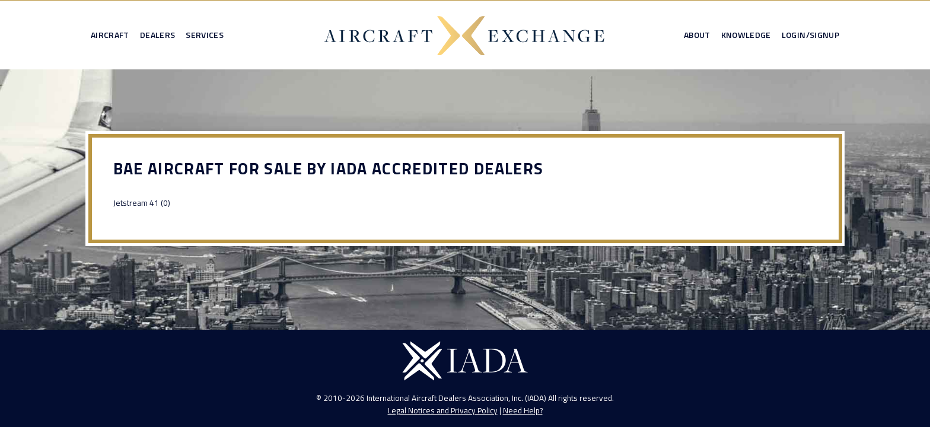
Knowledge (746, 35)
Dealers (157, 35)
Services (205, 35)
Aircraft (110, 35)
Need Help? (523, 410)
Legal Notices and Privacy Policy (443, 410)
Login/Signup (810, 35)
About (697, 35)
